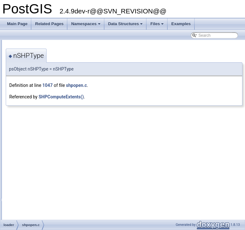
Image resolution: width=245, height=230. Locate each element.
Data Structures (126, 25)
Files (157, 25)
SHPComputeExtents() (141, 96)
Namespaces (86, 25)
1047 (127, 85)
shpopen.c (156, 85)
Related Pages (49, 23)
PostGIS (13, 45)
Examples (181, 23)
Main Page (17, 23)
